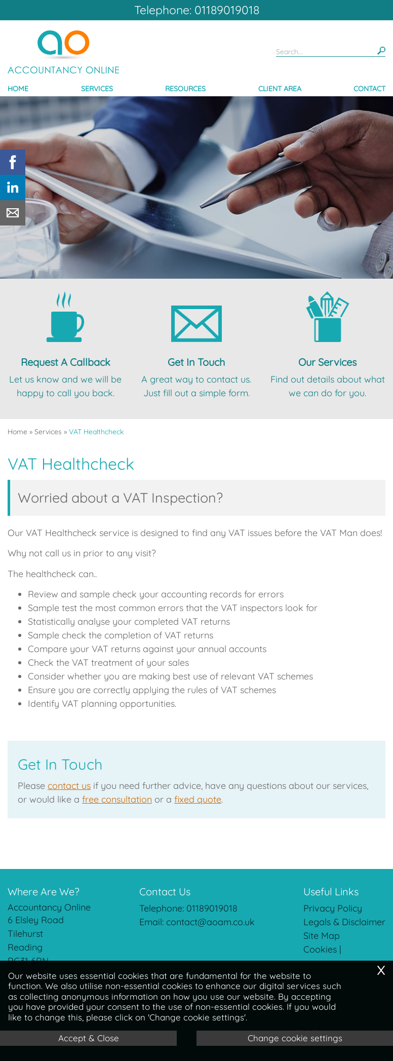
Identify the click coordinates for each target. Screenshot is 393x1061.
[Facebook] (12, 171)
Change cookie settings (295, 1038)
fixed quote (197, 799)
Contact (369, 88)
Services (97, 88)
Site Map (321, 935)
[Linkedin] (12, 197)
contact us (69, 785)
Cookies (320, 949)
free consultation (117, 799)
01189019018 (212, 908)
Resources (185, 88)
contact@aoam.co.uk (210, 922)
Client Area (279, 88)
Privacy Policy (332, 908)
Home (18, 88)
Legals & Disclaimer (344, 922)
